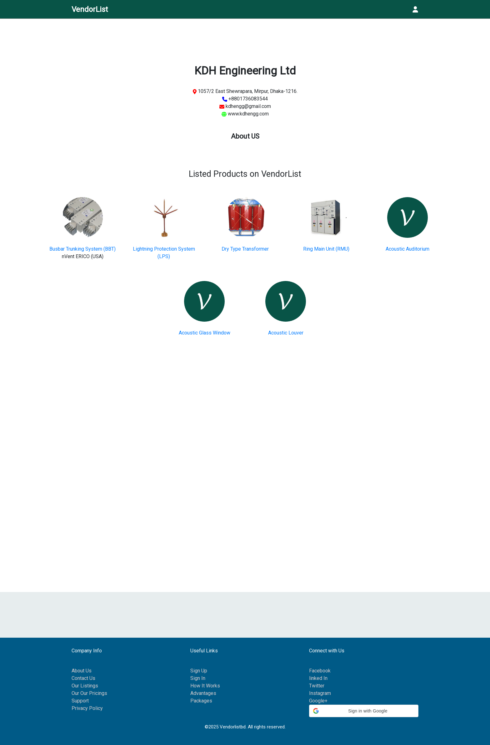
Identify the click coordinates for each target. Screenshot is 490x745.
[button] (363, 711)
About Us (82, 671)
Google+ (318, 701)
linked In (318, 678)
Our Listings (85, 686)
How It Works (205, 686)
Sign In (197, 678)
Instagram (320, 693)
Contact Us (83, 678)
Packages (201, 701)
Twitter (316, 686)
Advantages (203, 693)
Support (80, 701)
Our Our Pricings (89, 693)
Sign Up (198, 671)
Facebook (320, 671)
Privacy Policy (87, 708)
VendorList (90, 9)
